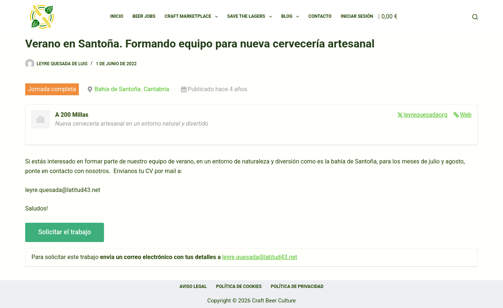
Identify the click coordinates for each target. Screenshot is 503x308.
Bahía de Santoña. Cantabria (131, 89)
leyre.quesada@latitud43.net (259, 257)
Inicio (116, 16)
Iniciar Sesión (357, 16)
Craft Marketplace (193, 16)
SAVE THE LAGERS (251, 16)
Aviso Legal (193, 286)
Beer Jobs (144, 16)
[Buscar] (475, 17)
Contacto (319, 16)
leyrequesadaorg (425, 114)
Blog (291, 16)
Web (466, 114)
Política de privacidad (297, 286)
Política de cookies (239, 286)
